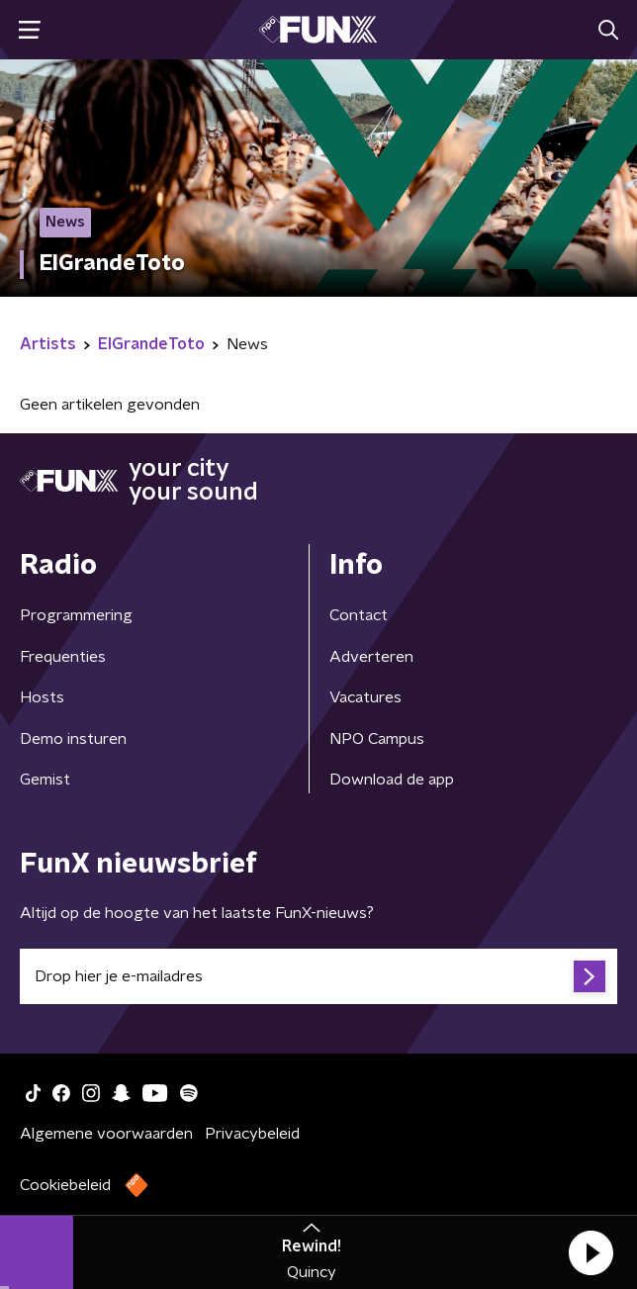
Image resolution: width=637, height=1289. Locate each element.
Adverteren (371, 657)
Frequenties (63, 657)
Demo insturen (73, 739)
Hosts (42, 697)
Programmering (76, 615)
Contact (358, 615)
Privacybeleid (252, 1134)
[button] (590, 1252)
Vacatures (365, 697)
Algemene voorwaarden (106, 1134)
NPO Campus (376, 739)
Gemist (45, 779)
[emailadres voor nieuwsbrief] (318, 976)
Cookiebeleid (65, 1185)
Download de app (391, 779)
